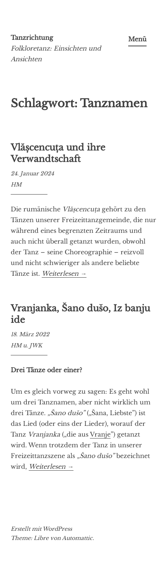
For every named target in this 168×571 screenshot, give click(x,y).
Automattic (77, 538)
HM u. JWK (26, 345)
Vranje (100, 434)
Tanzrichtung (32, 37)
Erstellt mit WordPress (41, 528)
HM (16, 184)
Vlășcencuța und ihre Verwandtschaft (58, 153)
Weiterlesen (64, 274)
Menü (137, 39)
